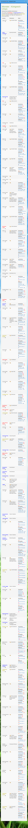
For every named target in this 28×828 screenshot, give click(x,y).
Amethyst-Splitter (21, 187)
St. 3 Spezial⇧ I (21, 174)
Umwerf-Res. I (21, 431)
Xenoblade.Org (4, 1)
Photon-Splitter (21, 646)
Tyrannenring (21, 698)
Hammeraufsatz (21, 241)
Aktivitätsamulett (21, 382)
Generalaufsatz (21, 783)
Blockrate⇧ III (21, 609)
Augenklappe (21, 130)
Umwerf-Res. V (21, 758)
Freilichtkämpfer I (21, 110)
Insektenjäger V (21, 804)
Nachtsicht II (21, 497)
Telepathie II (21, 465)
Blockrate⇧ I (21, 133)
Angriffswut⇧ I (21, 223)
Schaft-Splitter (21, 814)
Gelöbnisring (21, 492)
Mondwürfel (21, 558)
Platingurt (20, 715)
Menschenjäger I (21, 35)
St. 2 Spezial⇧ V (22, 663)
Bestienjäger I (21, 173)
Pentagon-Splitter (22, 507)
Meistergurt (21, 75)
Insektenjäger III (21, 596)
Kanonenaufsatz (21, 250)
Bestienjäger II (21, 496)
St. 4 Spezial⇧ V (22, 739)
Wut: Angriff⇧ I (21, 190)
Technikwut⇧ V (21, 816)
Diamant (20, 727)
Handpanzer (21, 592)
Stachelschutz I (21, 238)
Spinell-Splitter (21, 143)
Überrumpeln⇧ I (21, 146)
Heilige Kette (21, 794)
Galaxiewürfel (21, 709)
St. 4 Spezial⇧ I (21, 287)
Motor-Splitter (21, 562)
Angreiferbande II (21, 447)
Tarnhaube (20, 395)
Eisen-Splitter (21, 398)
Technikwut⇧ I (21, 48)
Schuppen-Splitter (22, 82)
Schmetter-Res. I (21, 60)
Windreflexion (21, 693)
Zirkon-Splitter (21, 756)
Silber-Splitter (21, 690)
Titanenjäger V (21, 681)
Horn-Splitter (21, 701)
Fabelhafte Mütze (22, 168)
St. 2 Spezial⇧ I (21, 72)
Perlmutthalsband (21, 458)
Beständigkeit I (21, 224)
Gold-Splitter (21, 676)
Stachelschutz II (21, 532)
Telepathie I (20, 156)
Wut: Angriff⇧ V (21, 759)
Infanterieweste (21, 55)
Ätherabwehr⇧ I (21, 321)
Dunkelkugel (21, 373)
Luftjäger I (20, 145)
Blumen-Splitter (21, 494)
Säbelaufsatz (21, 643)
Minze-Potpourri (21, 183)
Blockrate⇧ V (21, 692)
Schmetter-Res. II (21, 510)
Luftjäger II (20, 509)
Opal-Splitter (21, 607)
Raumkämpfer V (21, 678)
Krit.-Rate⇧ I (21, 388)
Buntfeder (20, 415)
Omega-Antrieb (21, 752)
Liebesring (20, 67)
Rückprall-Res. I (21, 237)
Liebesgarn (20, 459)
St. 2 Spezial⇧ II (21, 498)
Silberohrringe (21, 451)
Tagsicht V (20, 711)
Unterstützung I (21, 30)
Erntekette (20, 33)
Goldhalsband (21, 442)
